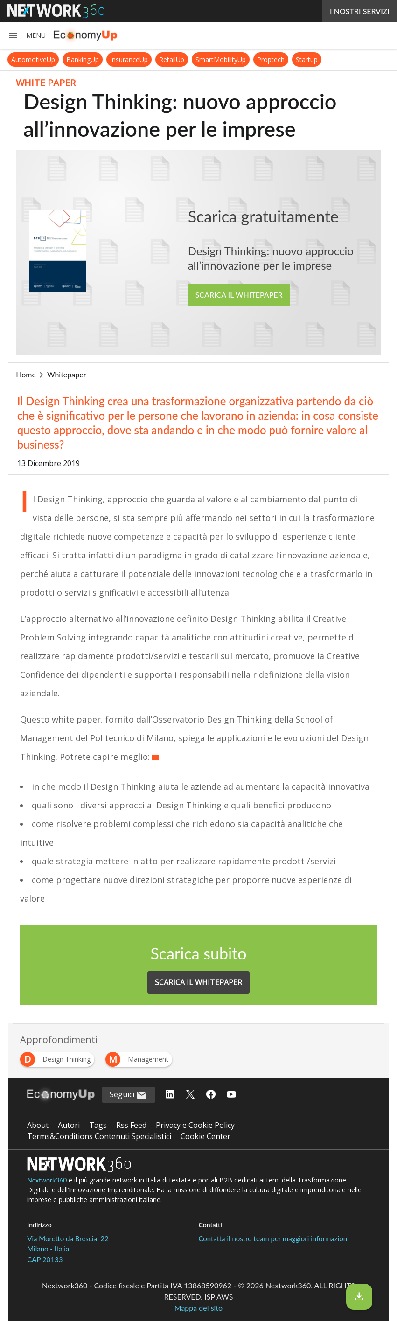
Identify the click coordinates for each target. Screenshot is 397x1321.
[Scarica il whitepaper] (359, 1297)
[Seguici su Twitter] (190, 1095)
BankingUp (82, 59)
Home (26, 374)
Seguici (128, 1095)
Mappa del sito (198, 1307)
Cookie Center (205, 1136)
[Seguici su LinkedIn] (169, 1095)
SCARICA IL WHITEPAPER (239, 294)
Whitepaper (66, 374)
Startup (307, 59)
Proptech (271, 59)
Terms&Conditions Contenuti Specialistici (99, 1136)
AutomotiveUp (33, 59)
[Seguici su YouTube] (231, 1095)
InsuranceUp (129, 59)
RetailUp (171, 59)
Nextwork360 (47, 1180)
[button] (26, 35)
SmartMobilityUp (220, 59)
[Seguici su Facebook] (210, 1095)
